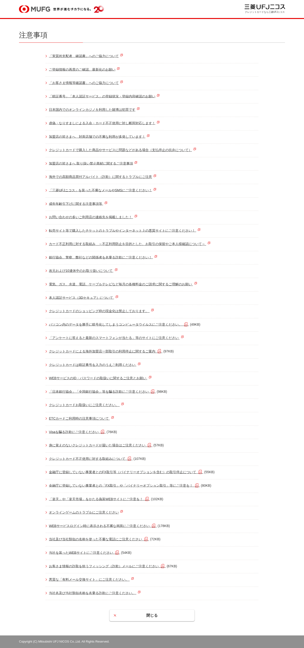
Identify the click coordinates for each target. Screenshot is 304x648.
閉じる (152, 615)
